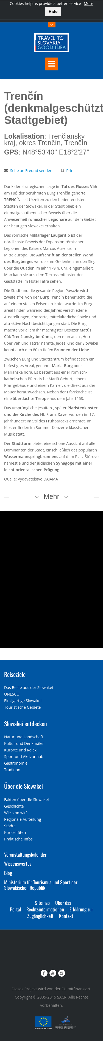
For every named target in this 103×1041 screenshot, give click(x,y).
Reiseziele (15, 674)
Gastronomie (15, 763)
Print (70, 170)
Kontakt (66, 915)
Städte (10, 825)
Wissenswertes (18, 863)
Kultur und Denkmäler (24, 743)
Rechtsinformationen (45, 909)
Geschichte (14, 806)
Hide (53, 11)
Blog (8, 872)
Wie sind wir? (15, 812)
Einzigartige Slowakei (22, 700)
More (88, 3)
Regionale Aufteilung (22, 819)
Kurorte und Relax (20, 750)
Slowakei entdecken (25, 723)
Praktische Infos (18, 839)
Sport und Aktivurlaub (23, 756)
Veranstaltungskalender (25, 854)
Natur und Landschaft (23, 736)
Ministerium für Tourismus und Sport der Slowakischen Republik (40, 885)
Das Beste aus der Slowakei (28, 687)
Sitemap (42, 902)
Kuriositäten (15, 832)
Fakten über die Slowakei (26, 799)
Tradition (12, 769)
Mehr (51, 496)
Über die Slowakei (23, 786)
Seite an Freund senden (31, 170)
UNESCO (12, 694)
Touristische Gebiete (22, 707)
